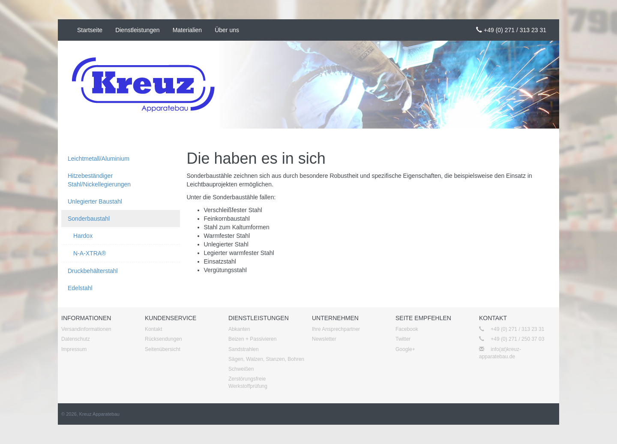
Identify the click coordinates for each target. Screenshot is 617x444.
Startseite (89, 30)
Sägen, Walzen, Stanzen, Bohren (266, 359)
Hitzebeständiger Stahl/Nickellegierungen (99, 180)
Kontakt (153, 329)
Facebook (406, 329)
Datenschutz (75, 339)
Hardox (83, 235)
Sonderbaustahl (89, 218)
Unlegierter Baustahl (95, 201)
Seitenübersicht (162, 349)
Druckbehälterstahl (93, 270)
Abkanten (239, 329)
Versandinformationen (86, 329)
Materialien (187, 30)
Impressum (74, 349)
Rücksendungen (163, 339)
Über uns (227, 30)
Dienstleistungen (137, 30)
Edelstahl (80, 288)
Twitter (402, 339)
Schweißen (241, 369)
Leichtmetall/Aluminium (98, 158)
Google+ (405, 349)
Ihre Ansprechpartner (336, 329)
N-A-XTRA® (89, 253)
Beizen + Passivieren (252, 339)
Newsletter (324, 339)
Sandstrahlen (243, 349)
